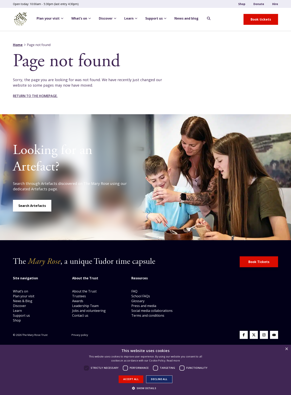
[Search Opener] (209, 18)
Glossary (137, 301)
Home (18, 45)
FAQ (134, 291)
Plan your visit (50, 18)
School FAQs (140, 296)
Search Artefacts (32, 205)
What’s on (81, 18)
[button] (145, 388)
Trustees (79, 296)
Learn (130, 18)
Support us (155, 18)
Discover (107, 18)
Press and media (143, 306)
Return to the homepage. (35, 96)
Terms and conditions (147, 315)
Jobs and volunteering (89, 310)
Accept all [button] (131, 379)
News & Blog (22, 301)
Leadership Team (85, 306)
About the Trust (84, 291)
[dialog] (145, 370)
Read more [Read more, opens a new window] (173, 360)
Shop (241, 4)
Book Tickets (258, 262)
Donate (258, 4)
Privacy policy (80, 335)
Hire (275, 4)
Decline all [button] (159, 379)
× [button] (286, 349)
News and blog (186, 18)
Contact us (80, 315)
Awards (77, 301)
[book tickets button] (261, 19)
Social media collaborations (152, 310)
